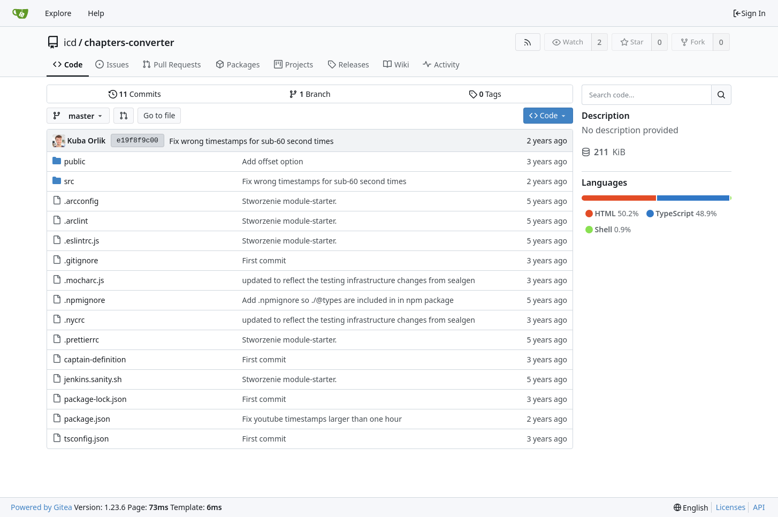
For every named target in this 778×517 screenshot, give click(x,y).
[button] (123, 116)
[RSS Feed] (527, 42)
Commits (135, 94)
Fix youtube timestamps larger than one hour (322, 419)
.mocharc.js (84, 280)
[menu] (691, 508)
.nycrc (74, 320)
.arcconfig (81, 201)
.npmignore (84, 300)
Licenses (731, 507)
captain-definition (95, 359)
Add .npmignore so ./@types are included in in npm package (348, 300)
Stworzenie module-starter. (289, 201)
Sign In (749, 13)
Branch (310, 94)
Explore (58, 13)
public (75, 161)
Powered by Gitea (41, 507)
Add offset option (272, 161)
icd (70, 42)
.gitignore (81, 260)
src (69, 181)
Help (96, 13)
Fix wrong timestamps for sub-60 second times (251, 141)
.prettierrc (81, 339)
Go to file (159, 115)
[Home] (20, 13)
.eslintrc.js (82, 240)
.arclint (76, 221)
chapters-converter (129, 42)
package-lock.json (95, 399)
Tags (485, 94)
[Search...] (721, 95)
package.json (87, 419)
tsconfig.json (86, 439)
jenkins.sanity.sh (93, 379)
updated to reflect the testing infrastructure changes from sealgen (358, 280)
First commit (264, 260)
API (759, 507)
